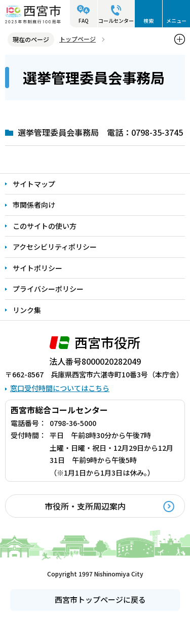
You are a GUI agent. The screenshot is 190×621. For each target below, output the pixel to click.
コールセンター (116, 20)
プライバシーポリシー (48, 289)
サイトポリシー (37, 268)
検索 (148, 20)
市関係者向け (34, 205)
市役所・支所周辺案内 (85, 506)
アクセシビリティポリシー (55, 247)
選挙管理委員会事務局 (58, 132)
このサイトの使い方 (45, 226)
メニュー (176, 20)
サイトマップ (34, 184)
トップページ (77, 38)
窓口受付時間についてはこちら (59, 388)
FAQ (84, 20)
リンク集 (27, 310)
